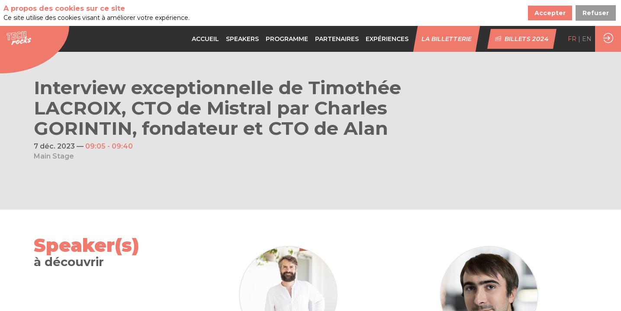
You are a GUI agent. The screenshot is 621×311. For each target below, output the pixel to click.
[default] (287, 39)
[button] (446, 39)
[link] (205, 39)
